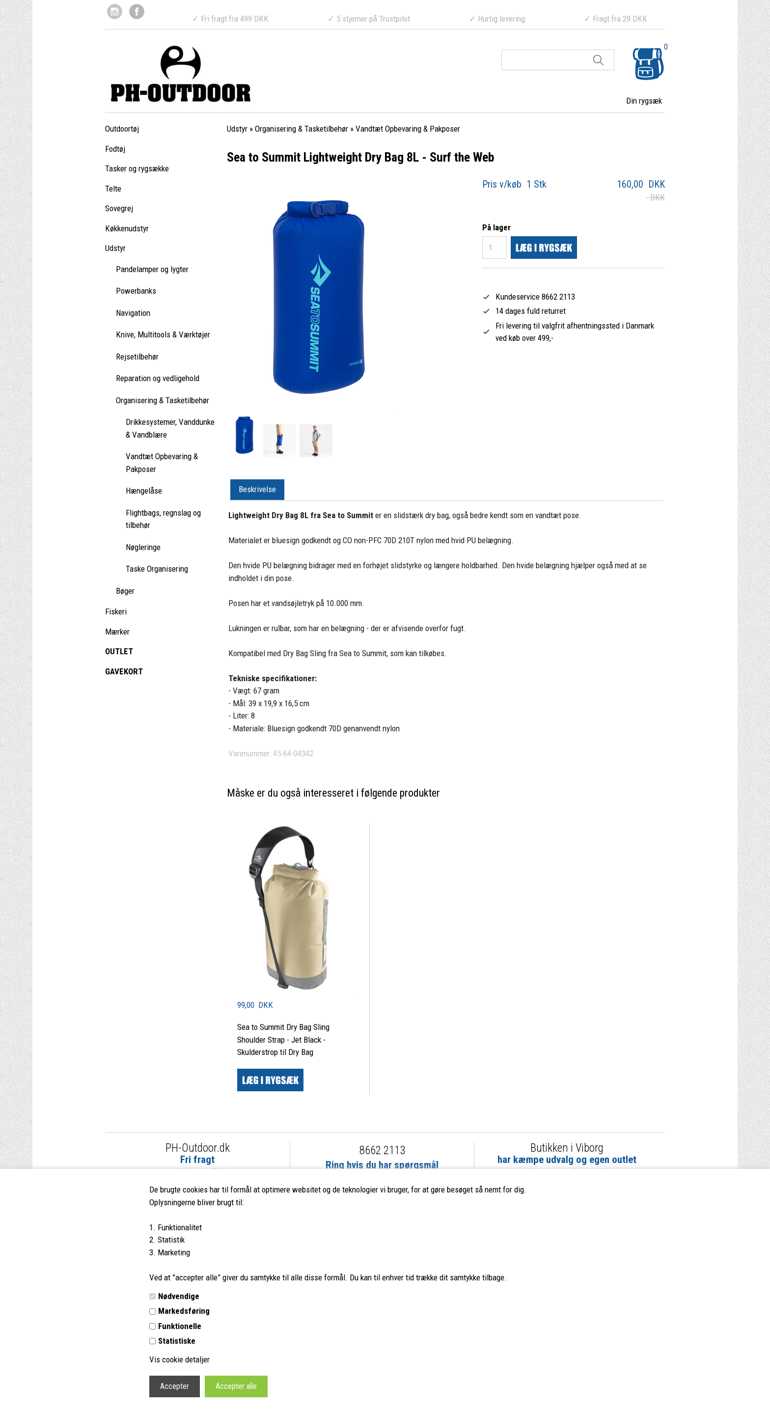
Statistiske (176, 1341)
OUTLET (119, 651)
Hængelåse (144, 491)
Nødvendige (178, 1296)
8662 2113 (382, 1150)
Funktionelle (179, 1326)
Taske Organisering (157, 569)
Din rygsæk (644, 101)
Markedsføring (184, 1311)
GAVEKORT (124, 671)
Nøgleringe (143, 547)
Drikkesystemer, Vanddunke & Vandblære (170, 428)
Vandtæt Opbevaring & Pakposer (162, 462)
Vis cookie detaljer (179, 1359)
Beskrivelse (257, 489)
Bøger (125, 591)
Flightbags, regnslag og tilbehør (163, 519)
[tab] (257, 490)
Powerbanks (136, 291)
